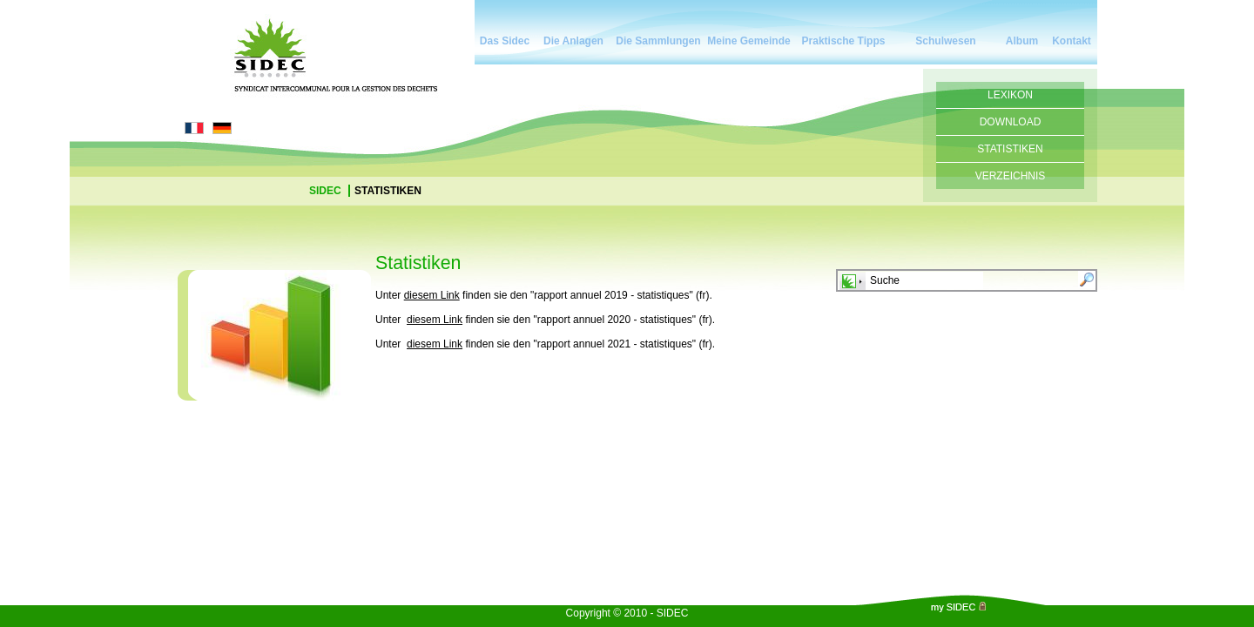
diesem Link (432, 295)
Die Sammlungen (658, 41)
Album (1022, 41)
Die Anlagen (573, 41)
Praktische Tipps (844, 41)
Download (1011, 122)
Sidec (326, 191)
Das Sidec (504, 41)
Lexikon (1010, 95)
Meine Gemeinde (748, 41)
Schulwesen (945, 41)
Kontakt (1071, 41)
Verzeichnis (1010, 176)
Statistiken (1010, 149)
